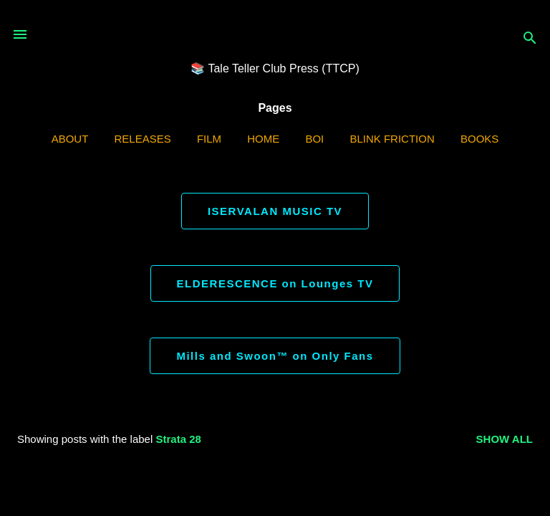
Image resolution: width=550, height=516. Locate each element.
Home (263, 139)
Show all (504, 439)
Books (479, 139)
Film (209, 139)
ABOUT (70, 139)
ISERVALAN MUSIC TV (275, 211)
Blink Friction (391, 139)
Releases (143, 139)
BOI (314, 139)
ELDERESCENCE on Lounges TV (275, 283)
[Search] (530, 39)
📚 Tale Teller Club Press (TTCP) (274, 68)
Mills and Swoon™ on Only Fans (274, 356)
